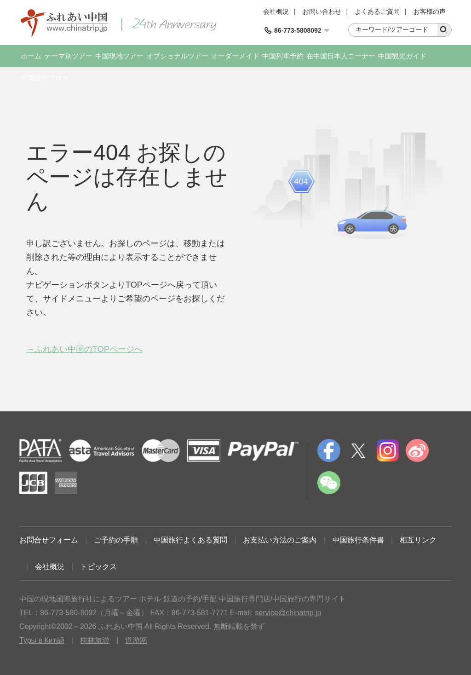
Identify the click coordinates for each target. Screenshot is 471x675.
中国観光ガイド (402, 56)
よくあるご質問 (377, 11)
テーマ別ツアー (68, 56)
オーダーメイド (235, 56)
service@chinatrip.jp (288, 613)
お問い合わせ (322, 11)
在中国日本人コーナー (340, 56)
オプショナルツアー (177, 56)
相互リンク (418, 540)
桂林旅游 (94, 640)
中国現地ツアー (119, 56)
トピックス (98, 567)
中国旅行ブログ (45, 78)
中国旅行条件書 (358, 540)
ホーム (31, 56)
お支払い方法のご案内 (279, 540)
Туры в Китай (41, 640)
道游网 (136, 640)
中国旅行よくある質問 (190, 540)
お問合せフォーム (48, 540)
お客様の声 (430, 11)
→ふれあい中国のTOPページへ (84, 349)
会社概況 (276, 11)
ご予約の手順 (116, 540)
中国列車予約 (283, 56)
